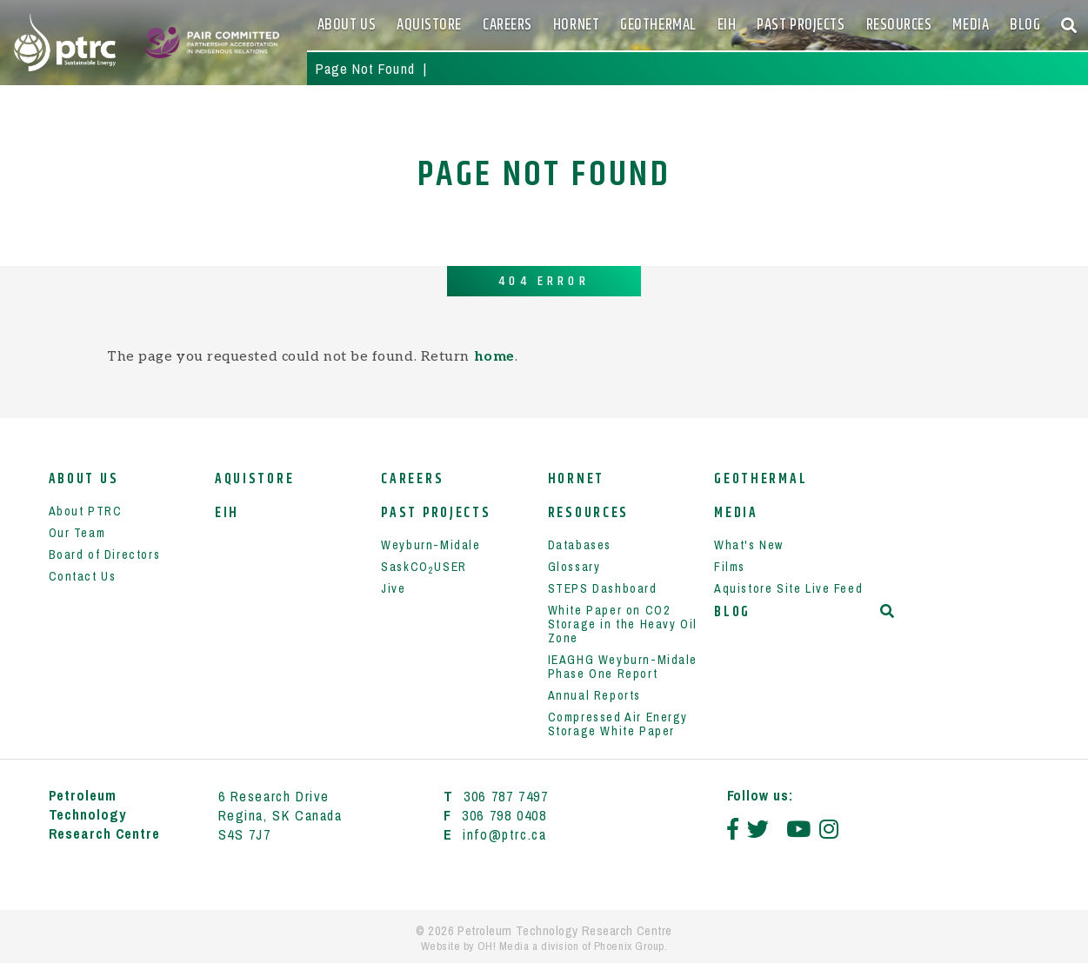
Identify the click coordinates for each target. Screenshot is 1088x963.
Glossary (574, 567)
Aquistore (429, 25)
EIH (727, 25)
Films (729, 567)
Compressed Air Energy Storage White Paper (618, 724)
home (494, 357)
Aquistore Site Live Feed (788, 588)
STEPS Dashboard (602, 588)
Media (970, 25)
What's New (749, 545)
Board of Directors (105, 554)
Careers (507, 25)
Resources (899, 25)
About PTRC (86, 511)
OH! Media (503, 946)
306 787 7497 (506, 796)
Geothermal (658, 25)
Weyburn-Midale (430, 545)
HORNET (576, 25)
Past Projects (800, 25)
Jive (393, 588)
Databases (579, 545)
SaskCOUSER (424, 567)
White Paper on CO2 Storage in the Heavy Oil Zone (623, 624)
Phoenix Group (629, 946)
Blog (1025, 25)
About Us (346, 25)
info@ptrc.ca (504, 834)
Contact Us (83, 576)
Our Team (77, 533)
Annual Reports (594, 695)
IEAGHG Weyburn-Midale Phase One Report (623, 667)
